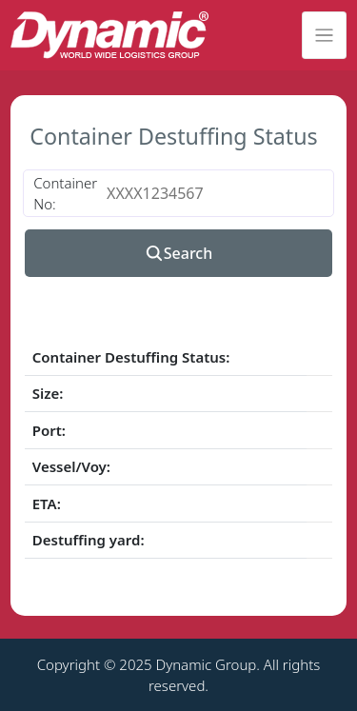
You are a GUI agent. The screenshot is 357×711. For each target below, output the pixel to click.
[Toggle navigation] (324, 35)
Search (178, 253)
